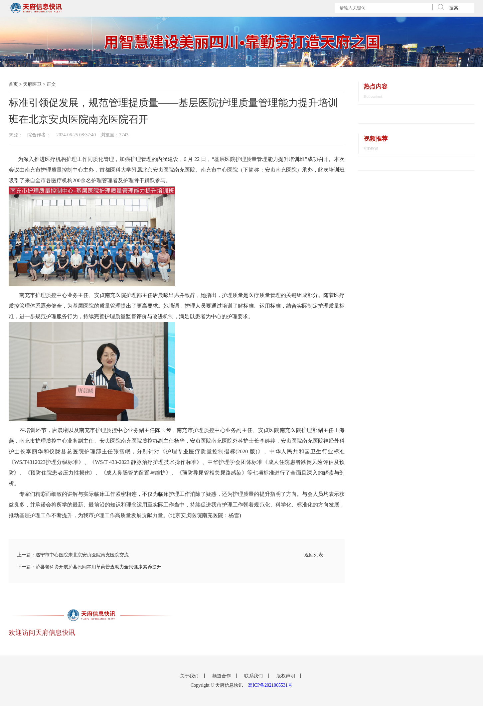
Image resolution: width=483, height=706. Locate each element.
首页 (13, 84)
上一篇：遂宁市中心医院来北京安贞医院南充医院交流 (73, 554)
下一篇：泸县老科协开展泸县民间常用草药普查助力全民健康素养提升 (89, 566)
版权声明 (286, 675)
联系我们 (254, 675)
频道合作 (222, 675)
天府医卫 (32, 84)
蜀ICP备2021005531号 (270, 685)
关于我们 (190, 675)
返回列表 (313, 554)
